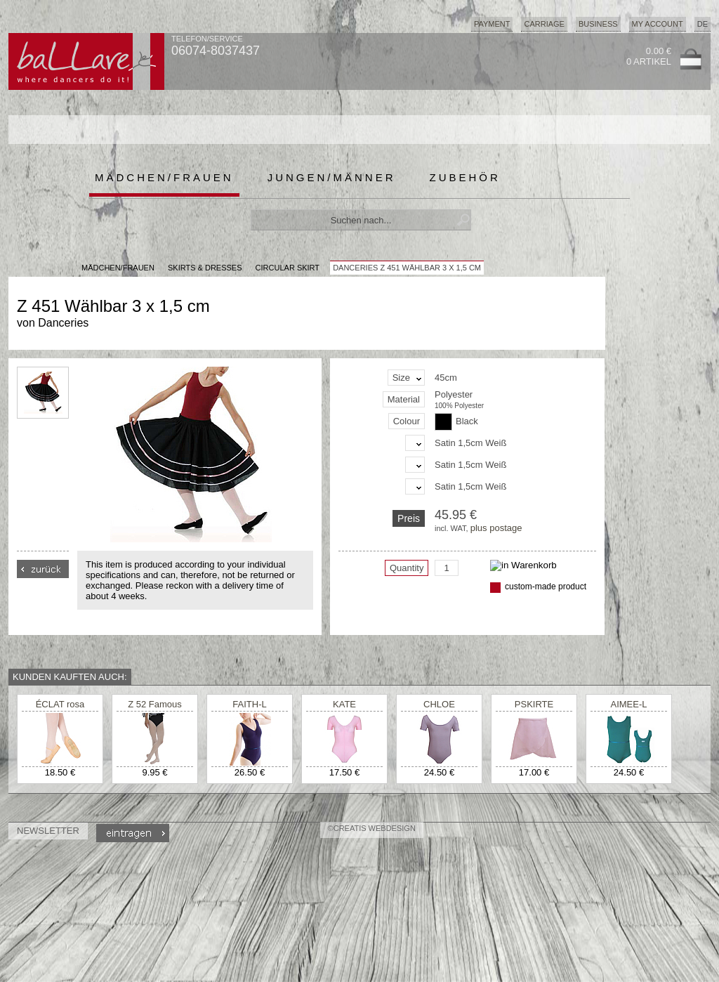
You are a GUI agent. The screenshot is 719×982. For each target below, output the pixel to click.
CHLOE (439, 704)
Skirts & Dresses (205, 267)
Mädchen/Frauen (164, 177)
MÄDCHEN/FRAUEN (117, 267)
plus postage (496, 528)
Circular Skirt (287, 267)
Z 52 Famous (155, 704)
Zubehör (465, 177)
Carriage (544, 24)
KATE (344, 704)
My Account (657, 24)
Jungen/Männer (332, 177)
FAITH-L (249, 704)
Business (598, 24)
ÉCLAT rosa (60, 704)
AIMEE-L (628, 704)
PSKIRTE (534, 704)
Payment (492, 24)
